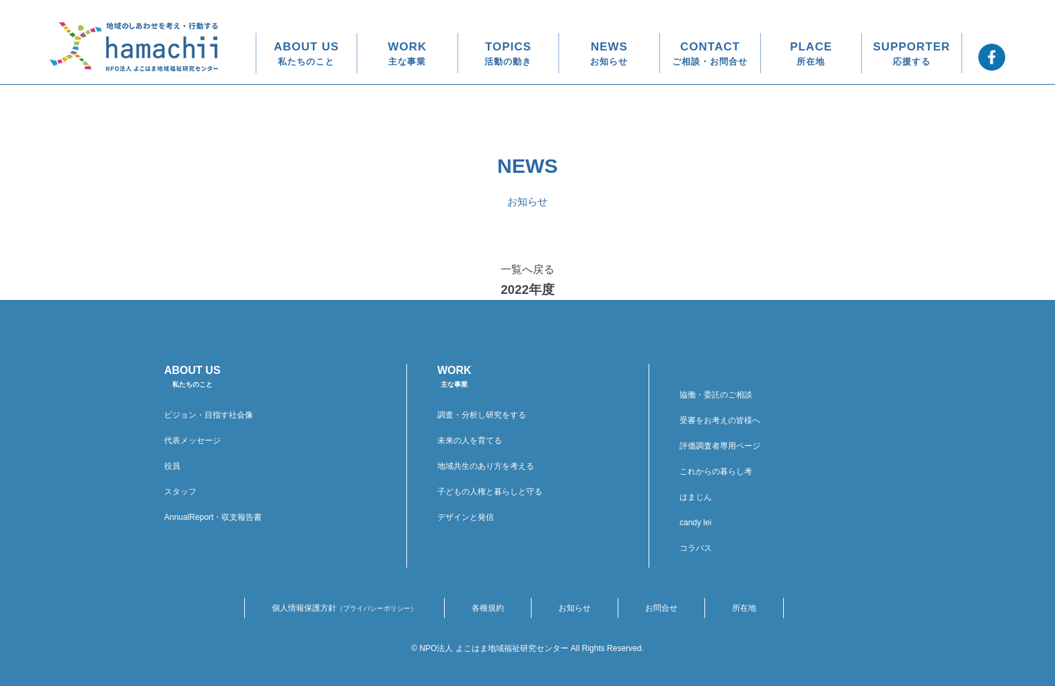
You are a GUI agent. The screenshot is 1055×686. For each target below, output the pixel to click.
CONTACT (710, 53)
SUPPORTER (912, 53)
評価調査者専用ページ (720, 446)
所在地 (744, 608)
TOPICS (508, 53)
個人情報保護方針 (344, 608)
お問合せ (661, 608)
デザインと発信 (465, 517)
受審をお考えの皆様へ (720, 420)
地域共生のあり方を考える (485, 466)
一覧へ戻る (527, 269)
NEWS (609, 53)
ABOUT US (306, 53)
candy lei (695, 522)
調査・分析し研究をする (481, 415)
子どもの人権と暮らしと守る (489, 491)
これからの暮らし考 (716, 471)
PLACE (811, 53)
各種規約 (488, 608)
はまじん (696, 497)
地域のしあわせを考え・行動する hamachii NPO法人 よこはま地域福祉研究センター (134, 46)
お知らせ (574, 608)
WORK (407, 53)
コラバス (696, 548)
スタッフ (180, 491)
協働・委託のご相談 (716, 394)
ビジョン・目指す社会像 (208, 415)
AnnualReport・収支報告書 (213, 517)
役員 (172, 466)
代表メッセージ (192, 440)
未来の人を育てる (469, 440)
